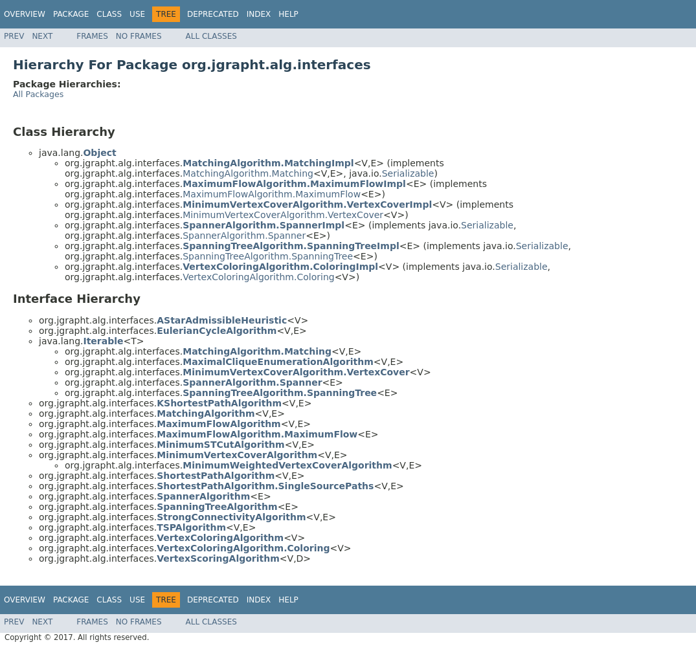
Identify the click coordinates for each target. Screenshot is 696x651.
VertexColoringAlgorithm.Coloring (258, 277)
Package (71, 14)
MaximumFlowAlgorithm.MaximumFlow (272, 194)
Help (288, 14)
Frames (92, 36)
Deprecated (213, 14)
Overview (24, 14)
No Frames (139, 36)
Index (259, 14)
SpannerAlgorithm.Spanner (244, 235)
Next (42, 36)
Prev (14, 36)
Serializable (408, 173)
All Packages (38, 94)
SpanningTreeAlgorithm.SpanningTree (268, 256)
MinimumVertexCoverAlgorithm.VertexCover (283, 215)
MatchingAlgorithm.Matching (248, 173)
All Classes (211, 36)
